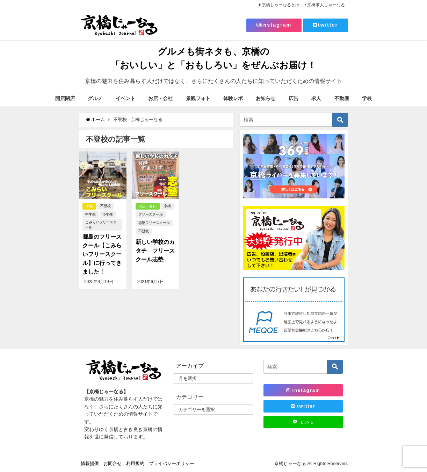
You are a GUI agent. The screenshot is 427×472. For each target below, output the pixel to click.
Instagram (303, 390)
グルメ (95, 98)
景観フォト (198, 98)
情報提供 (90, 463)
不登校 (106, 206)
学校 (367, 98)
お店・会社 (160, 98)
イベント (125, 98)
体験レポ (233, 98)
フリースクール (150, 214)
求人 (316, 98)
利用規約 (135, 463)
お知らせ (265, 98)
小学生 (107, 214)
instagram (274, 24)
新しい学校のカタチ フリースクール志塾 (155, 250)
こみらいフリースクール (101, 225)
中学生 (90, 214)
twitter (325, 24)
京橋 (167, 206)
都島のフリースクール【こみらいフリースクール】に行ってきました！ (102, 253)
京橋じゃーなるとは (280, 5)
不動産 (341, 98)
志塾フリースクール (154, 223)
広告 (293, 98)
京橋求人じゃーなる (326, 5)
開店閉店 (65, 98)
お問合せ (112, 463)
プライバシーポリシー (171, 463)
